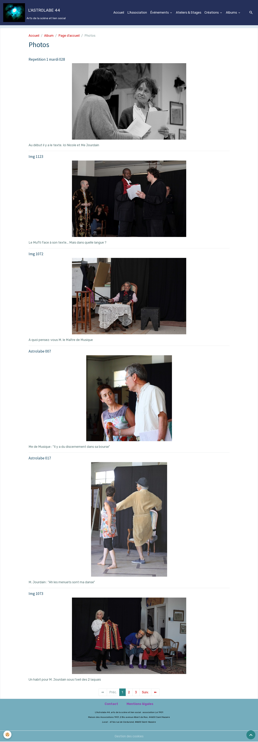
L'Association (137, 12)
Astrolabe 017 (40, 458)
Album (49, 36)
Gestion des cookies (129, 736)
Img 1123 (36, 156)
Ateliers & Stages (188, 12)
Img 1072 (36, 253)
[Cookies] (8, 735)
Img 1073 (36, 593)
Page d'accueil (69, 36)
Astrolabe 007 (40, 351)
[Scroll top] (250, 734)
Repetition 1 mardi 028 (47, 59)
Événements (159, 12)
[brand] (34, 12)
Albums (232, 12)
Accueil (118, 12)
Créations (211, 12)
